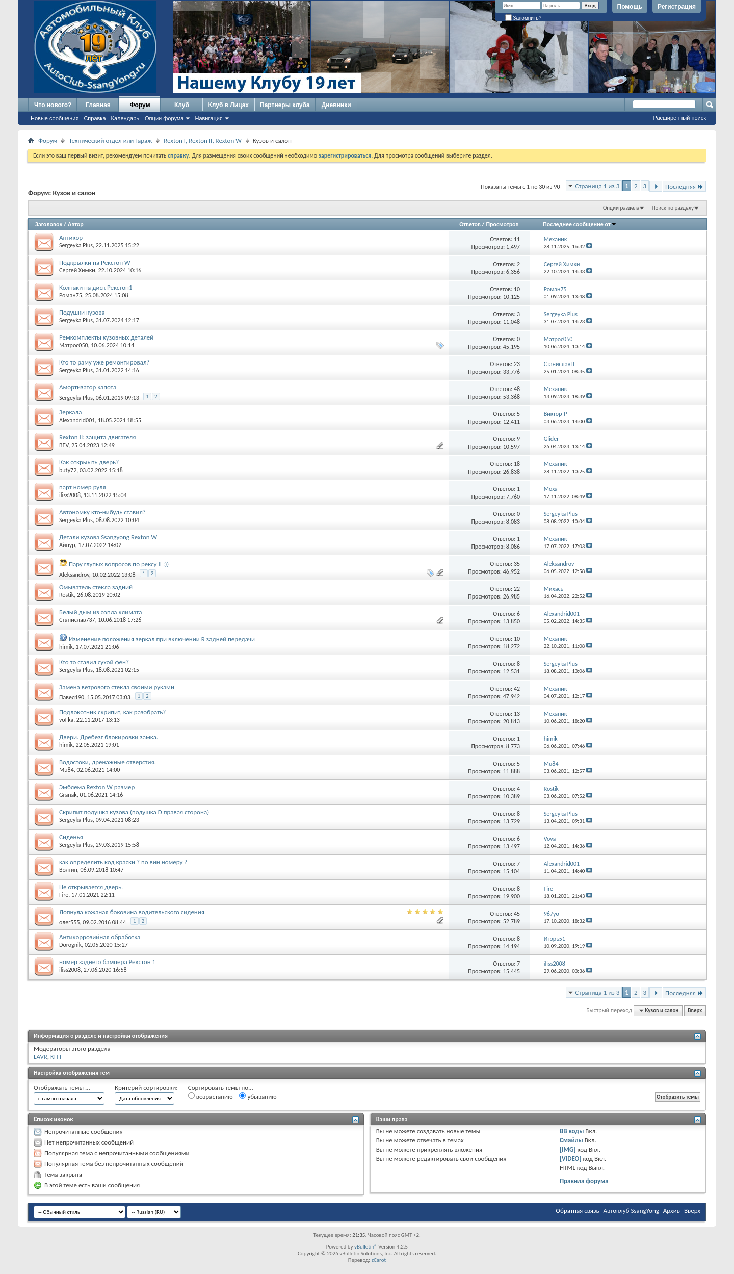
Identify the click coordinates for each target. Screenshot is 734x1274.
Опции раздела (621, 207)
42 (517, 688)
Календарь (125, 118)
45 (517, 913)
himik (66, 647)
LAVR (40, 1056)
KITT (56, 1056)
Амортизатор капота (87, 387)
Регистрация (677, 6)
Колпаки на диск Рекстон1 (96, 287)
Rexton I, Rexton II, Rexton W (203, 140)
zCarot (379, 1260)
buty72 (67, 470)
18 (517, 463)
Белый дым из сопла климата (100, 612)
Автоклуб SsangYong (631, 1210)
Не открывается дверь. (91, 887)
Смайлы (571, 1140)
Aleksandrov (74, 574)
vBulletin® (365, 1246)
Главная (98, 105)
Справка (95, 118)
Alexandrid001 (77, 420)
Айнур (67, 545)
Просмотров (502, 224)
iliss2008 (70, 495)
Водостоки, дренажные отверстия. (107, 762)
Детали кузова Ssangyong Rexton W (108, 537)
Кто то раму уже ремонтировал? (104, 362)
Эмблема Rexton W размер (97, 787)
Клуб (181, 105)
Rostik (66, 595)
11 (517, 239)
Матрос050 (73, 345)
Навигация (208, 118)
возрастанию (210, 1096)
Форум (139, 105)
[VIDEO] (571, 1158)
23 (517, 364)
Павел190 (71, 697)
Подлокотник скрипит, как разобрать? (112, 712)
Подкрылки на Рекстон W (94, 262)
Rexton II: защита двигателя (97, 437)
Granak (68, 794)
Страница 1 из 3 (597, 186)
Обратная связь (577, 1210)
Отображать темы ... (62, 1087)
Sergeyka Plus (76, 245)
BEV (63, 445)
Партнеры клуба (285, 105)
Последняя (684, 186)
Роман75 (70, 295)
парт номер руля (82, 487)
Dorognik (70, 944)
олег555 (69, 922)
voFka (66, 719)
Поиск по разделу (673, 207)
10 (517, 289)
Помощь (629, 6)
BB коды (572, 1131)
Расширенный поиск (679, 118)
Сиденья (71, 837)
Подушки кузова (82, 312)
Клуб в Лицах (228, 105)
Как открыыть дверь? (89, 462)
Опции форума (164, 118)
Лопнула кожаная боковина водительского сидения (131, 912)
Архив (671, 1210)
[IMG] (568, 1149)
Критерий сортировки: (146, 1087)
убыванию (257, 1096)
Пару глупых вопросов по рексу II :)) (119, 564)
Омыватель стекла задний (96, 587)
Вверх (695, 1010)
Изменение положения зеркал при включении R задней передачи (162, 639)
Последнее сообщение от (579, 224)
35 (517, 563)
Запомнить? (523, 18)
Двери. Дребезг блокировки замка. (108, 737)
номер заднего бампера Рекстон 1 (107, 962)
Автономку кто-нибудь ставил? (102, 512)
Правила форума (584, 1181)
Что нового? (52, 105)
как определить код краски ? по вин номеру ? (123, 862)
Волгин (68, 869)
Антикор (71, 237)
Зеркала (70, 412)
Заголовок (48, 224)
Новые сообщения (54, 118)
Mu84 (66, 769)
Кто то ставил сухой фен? (94, 662)
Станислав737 (77, 619)
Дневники (336, 105)
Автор (76, 224)
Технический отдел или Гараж (110, 140)
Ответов (470, 224)
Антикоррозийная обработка (99, 937)
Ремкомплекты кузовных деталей (106, 337)
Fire (63, 894)
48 (517, 389)
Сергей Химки (77, 270)
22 (517, 588)
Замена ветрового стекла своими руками (116, 687)
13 (517, 713)
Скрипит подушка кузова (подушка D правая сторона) (134, 812)
